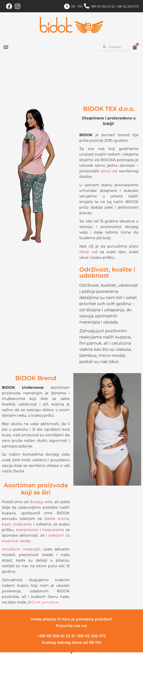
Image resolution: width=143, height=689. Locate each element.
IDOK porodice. (45, 602)
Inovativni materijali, (21, 549)
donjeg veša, (41, 502)
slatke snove (56, 518)
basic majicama (17, 524)
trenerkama (27, 530)
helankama (53, 530)
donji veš (109, 171)
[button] (6, 47)
